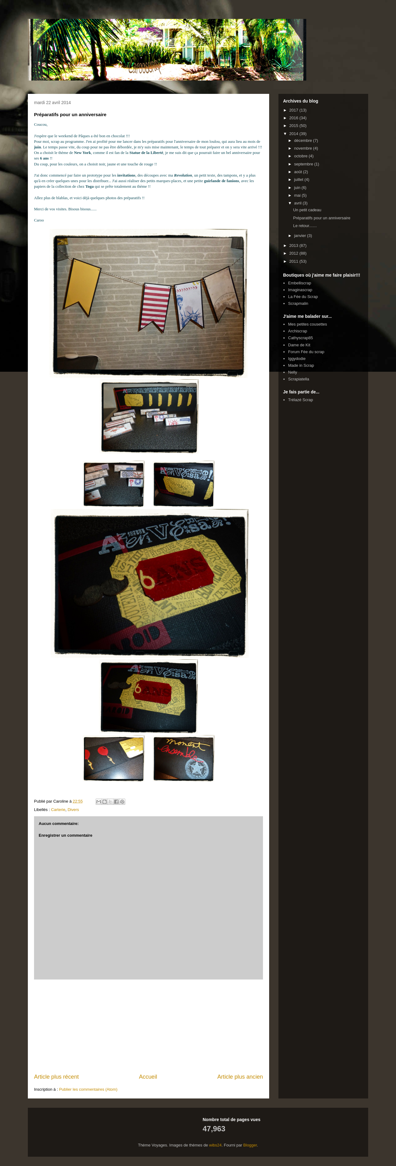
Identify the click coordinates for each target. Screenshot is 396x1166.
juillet (299, 179)
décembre (303, 140)
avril (298, 203)
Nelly (292, 372)
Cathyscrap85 (300, 337)
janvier (300, 235)
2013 (294, 245)
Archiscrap (297, 331)
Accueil (148, 1077)
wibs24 (215, 1145)
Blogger (250, 1145)
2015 (294, 125)
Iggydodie (296, 358)
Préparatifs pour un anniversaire (321, 218)
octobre (301, 156)
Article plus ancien (240, 1077)
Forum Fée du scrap (306, 351)
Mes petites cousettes (307, 324)
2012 (294, 253)
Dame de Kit (299, 345)
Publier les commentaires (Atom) (88, 1089)
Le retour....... (305, 225)
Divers (73, 809)
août (298, 171)
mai (298, 195)
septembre (304, 164)
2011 (294, 261)
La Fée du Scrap (303, 296)
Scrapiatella (298, 379)
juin (298, 187)
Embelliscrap (299, 283)
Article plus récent (56, 1077)
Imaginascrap (300, 289)
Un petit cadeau (307, 210)
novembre (303, 148)
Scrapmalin (298, 303)
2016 (294, 118)
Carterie (58, 809)
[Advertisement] (148, 1026)
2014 (294, 133)
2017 (294, 110)
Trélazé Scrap (300, 399)
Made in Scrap (301, 365)
